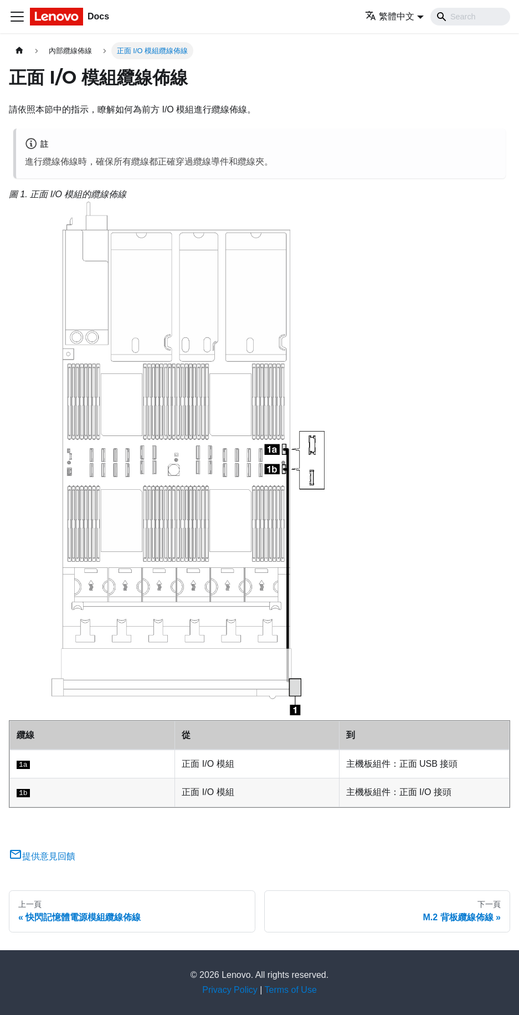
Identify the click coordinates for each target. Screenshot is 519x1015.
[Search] (470, 16)
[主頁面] (19, 50)
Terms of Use (291, 990)
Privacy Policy (230, 990)
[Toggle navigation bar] (17, 16)
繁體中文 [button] (389, 16)
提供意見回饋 (42, 856)
